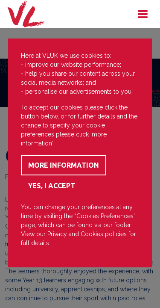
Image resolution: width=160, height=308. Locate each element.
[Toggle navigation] (142, 14)
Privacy (57, 234)
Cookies (92, 234)
